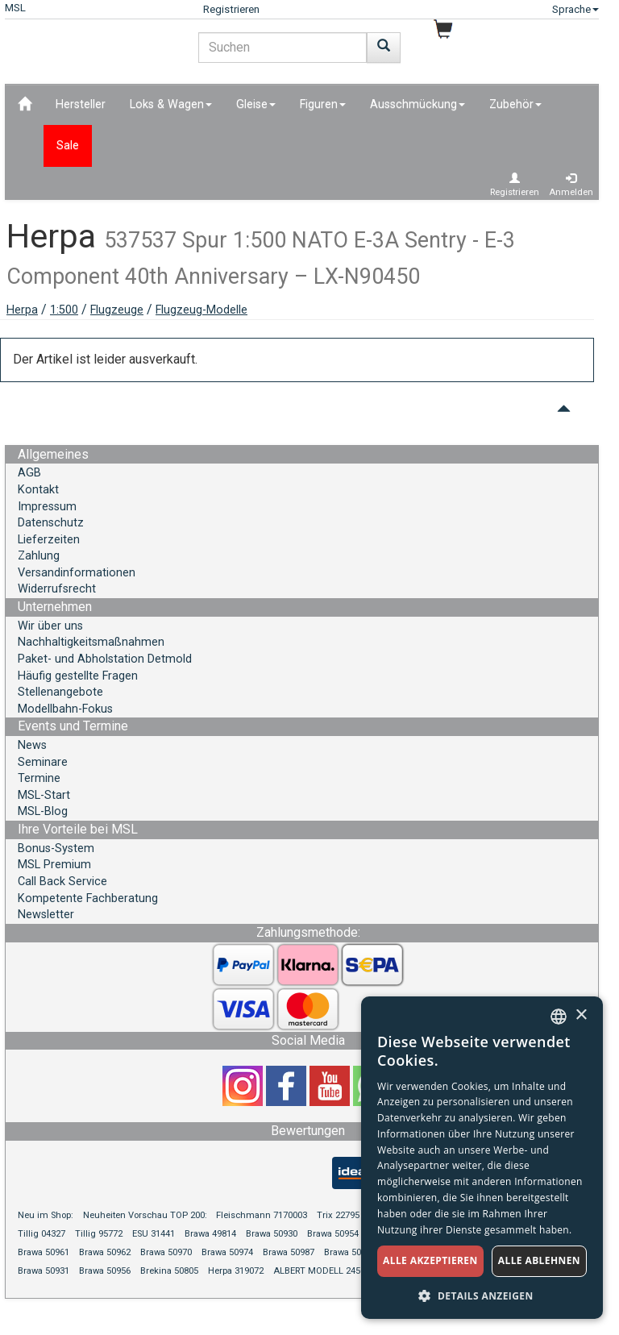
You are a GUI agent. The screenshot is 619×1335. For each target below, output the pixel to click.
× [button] (581, 1015)
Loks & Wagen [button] (171, 104)
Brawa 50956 (105, 1271)
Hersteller (81, 104)
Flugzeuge (116, 310)
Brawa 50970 (166, 1252)
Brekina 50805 (169, 1271)
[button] (482, 1295)
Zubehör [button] (515, 104)
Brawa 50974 (227, 1252)
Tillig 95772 (99, 1234)
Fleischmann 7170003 (261, 1215)
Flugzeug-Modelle (201, 310)
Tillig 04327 (41, 1234)
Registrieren (231, 9)
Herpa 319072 (236, 1271)
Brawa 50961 (43, 1252)
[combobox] (558, 1017)
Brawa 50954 (333, 1234)
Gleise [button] (256, 104)
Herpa (22, 310)
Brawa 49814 (210, 1234)
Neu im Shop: (45, 1215)
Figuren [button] (323, 104)
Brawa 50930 (271, 1234)
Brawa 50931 (43, 1271)
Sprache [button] (575, 9)
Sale (67, 145)
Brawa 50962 (105, 1252)
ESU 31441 (153, 1234)
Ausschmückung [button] (417, 104)
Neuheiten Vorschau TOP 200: (146, 1215)
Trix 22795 (338, 1215)
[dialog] (482, 1157)
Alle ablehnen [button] (539, 1260)
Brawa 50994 (350, 1252)
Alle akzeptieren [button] (430, 1260)
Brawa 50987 (288, 1252)
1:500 (64, 310)
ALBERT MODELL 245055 (324, 1271)
